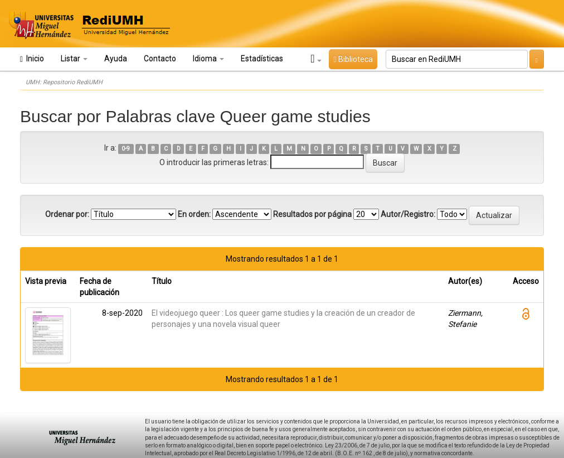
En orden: (194, 214)
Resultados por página (312, 214)
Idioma (208, 58)
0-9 (125, 148)
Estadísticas (262, 58)
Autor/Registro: (408, 214)
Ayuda (115, 58)
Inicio (32, 59)
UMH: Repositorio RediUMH (64, 82)
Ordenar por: (67, 214)
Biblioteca (352, 59)
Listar (74, 58)
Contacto (160, 58)
